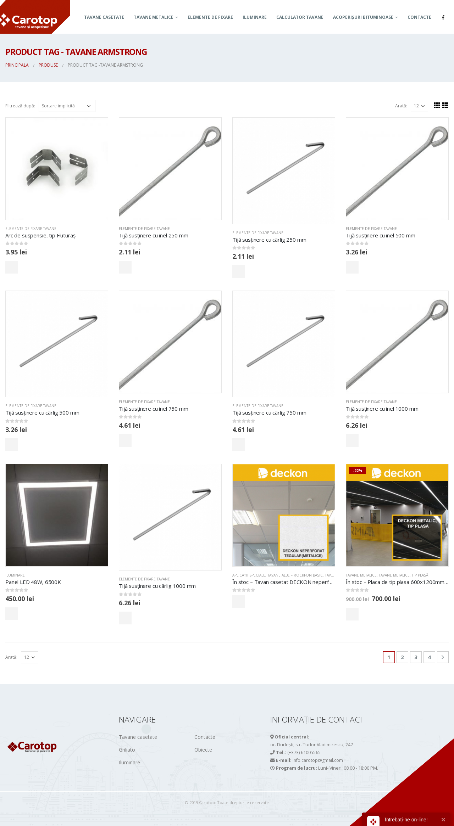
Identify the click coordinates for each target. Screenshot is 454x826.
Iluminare (255, 17)
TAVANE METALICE (153, 17)
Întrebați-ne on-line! (406, 819)
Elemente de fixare (210, 17)
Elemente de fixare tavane (30, 228)
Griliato (127, 749)
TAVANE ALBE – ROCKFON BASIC (295, 575)
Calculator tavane (299, 17)
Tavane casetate (104, 17)
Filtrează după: (20, 106)
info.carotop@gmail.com (318, 760)
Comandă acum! (37, 267)
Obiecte (203, 749)
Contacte (419, 17)
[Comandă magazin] (67, 106)
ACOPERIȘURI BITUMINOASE (363, 17)
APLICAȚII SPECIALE (248, 575)
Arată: (401, 106)
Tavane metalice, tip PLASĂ (403, 575)
